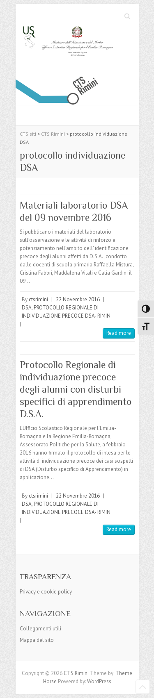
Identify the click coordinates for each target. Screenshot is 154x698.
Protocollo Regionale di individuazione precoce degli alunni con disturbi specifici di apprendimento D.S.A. (75, 389)
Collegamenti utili (40, 628)
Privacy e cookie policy (46, 591)
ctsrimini (38, 299)
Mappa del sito (37, 640)
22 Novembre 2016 (78, 299)
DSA (27, 307)
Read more (118, 333)
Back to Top (143, 687)
